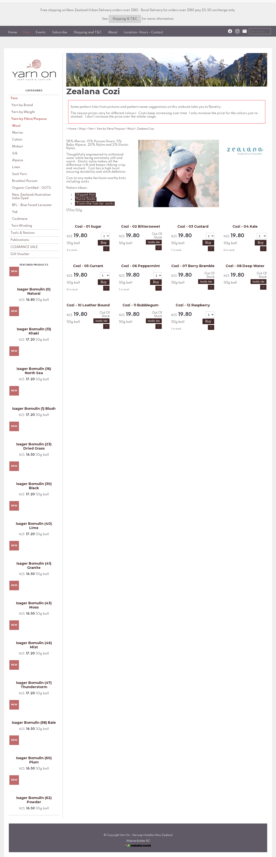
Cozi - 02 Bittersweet (140, 226)
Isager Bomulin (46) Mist (34, 645)
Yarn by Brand (22, 105)
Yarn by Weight (23, 112)
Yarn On (125, 835)
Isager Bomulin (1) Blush (34, 408)
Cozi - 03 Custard (192, 226)
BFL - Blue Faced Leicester (32, 205)
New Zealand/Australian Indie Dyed (31, 196)
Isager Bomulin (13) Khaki (34, 331)
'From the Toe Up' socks (95, 203)
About (112, 32)
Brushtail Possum (24, 181)
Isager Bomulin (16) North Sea (34, 371)
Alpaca (17, 160)
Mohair (17, 146)
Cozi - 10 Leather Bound (88, 305)
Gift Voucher (20, 254)
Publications (20, 240)
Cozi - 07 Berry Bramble (193, 266)
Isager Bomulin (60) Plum (34, 760)
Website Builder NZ (138, 841)
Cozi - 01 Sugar (88, 226)
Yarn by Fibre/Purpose (29, 119)
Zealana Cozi (145, 129)
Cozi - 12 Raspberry (193, 305)
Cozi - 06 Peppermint (140, 266)
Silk (15, 153)
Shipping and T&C (88, 32)
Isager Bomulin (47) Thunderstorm (34, 685)
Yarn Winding (21, 225)
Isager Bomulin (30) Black (34, 486)
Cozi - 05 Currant (88, 266)
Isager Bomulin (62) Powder (34, 800)
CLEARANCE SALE (24, 247)
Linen (16, 167)
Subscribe (59, 32)
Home (12, 32)
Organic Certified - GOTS (31, 188)
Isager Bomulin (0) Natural (34, 291)
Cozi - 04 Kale (245, 226)
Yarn (14, 98)
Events (41, 32)
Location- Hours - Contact (143, 32)
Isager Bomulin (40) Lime (34, 526)
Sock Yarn (19, 174)
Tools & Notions (23, 233)
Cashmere (20, 219)
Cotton (17, 139)
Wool (16, 126)
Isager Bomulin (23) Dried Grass (33, 446)
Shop (26, 32)
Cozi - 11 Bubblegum (140, 305)
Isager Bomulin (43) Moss (34, 605)
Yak (15, 212)
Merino (17, 132)
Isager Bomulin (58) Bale (34, 722)
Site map (137, 835)
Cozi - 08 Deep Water (245, 266)
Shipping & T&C (125, 18)
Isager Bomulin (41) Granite (33, 565)
